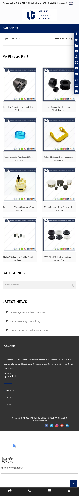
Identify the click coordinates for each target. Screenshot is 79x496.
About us (9, 390)
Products (9, 397)
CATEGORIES (10, 28)
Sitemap (43, 421)
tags (71, 38)
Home (60, 38)
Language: (66, 3)
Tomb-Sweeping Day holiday (22, 321)
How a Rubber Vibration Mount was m (28, 330)
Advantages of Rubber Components (27, 312)
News (7, 404)
